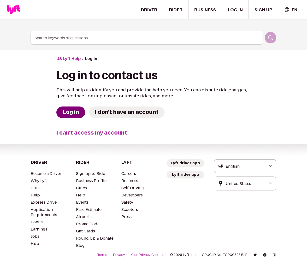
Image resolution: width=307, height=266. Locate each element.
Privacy (124, 255)
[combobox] (290, 10)
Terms (108, 255)
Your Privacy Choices (152, 255)
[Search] (270, 37)
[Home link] (13, 9)
